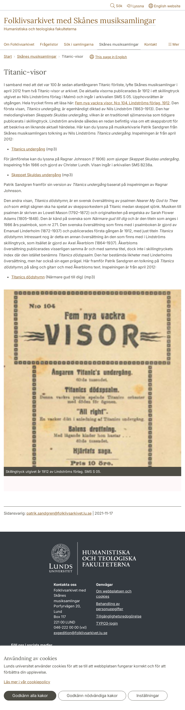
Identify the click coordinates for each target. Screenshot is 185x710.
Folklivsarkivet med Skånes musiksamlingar (80, 20)
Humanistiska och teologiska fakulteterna (40, 28)
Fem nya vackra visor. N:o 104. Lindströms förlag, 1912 (122, 103)
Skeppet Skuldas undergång (36, 174)
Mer (173, 44)
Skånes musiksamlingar (37, 56)
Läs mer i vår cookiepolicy (27, 681)
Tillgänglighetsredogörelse (118, 616)
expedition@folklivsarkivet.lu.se (80, 633)
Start (8, 56)
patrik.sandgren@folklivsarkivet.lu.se (59, 513)
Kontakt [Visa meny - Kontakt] (150, 44)
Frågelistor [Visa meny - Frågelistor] (49, 44)
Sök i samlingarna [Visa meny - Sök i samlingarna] (78, 44)
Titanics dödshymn (28, 277)
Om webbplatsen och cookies (114, 594)
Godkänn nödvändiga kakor (92, 695)
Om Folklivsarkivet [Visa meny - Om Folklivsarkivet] (19, 44)
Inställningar (148, 695)
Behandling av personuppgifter (109, 606)
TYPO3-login (107, 623)
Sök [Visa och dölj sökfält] (115, 5)
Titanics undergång (28, 149)
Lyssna (135, 6)
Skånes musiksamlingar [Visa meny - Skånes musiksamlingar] (119, 44)
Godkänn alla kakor (30, 695)
